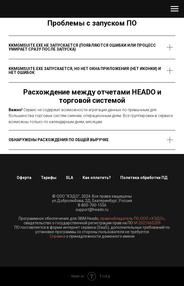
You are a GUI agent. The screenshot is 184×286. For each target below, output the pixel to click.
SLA (69, 177)
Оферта (24, 177)
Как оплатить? (97, 177)
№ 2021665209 (147, 223)
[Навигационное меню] (174, 9)
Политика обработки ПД (143, 177)
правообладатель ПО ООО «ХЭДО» (132, 218)
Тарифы (48, 177)
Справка (57, 236)
